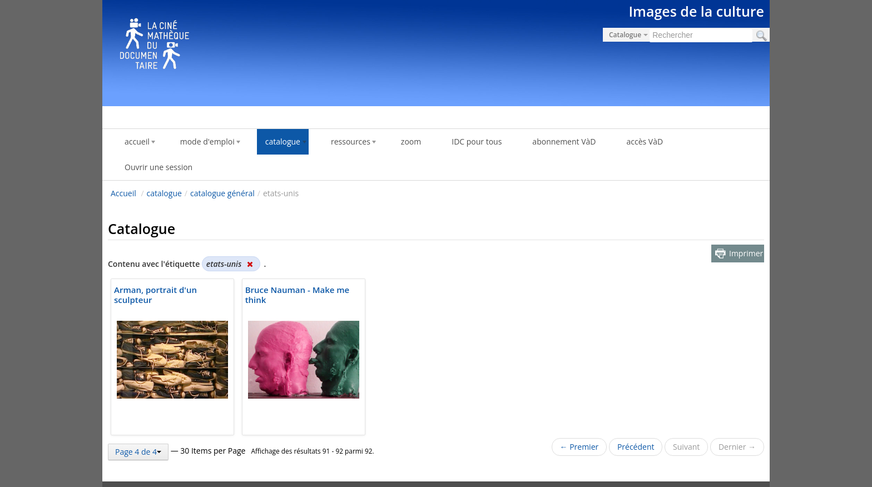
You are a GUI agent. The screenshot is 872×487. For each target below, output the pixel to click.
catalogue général (222, 193)
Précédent (636, 446)
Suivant (686, 446)
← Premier (579, 446)
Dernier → (737, 446)
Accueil (123, 193)
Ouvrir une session (158, 167)
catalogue (164, 193)
